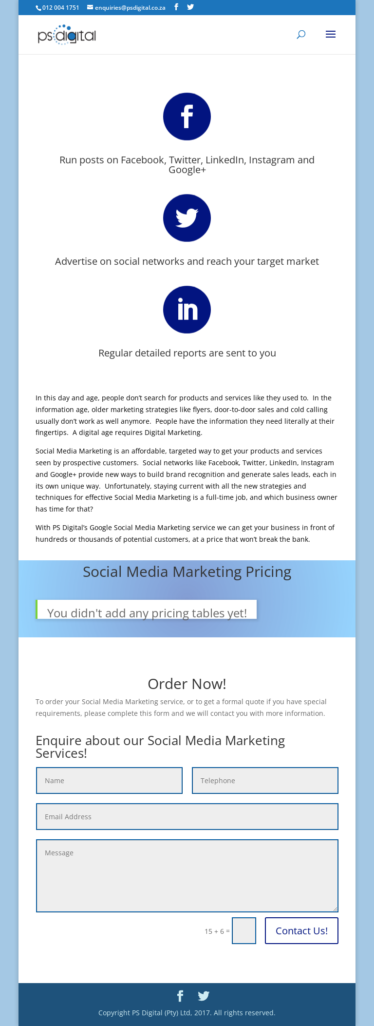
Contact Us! (302, 930)
